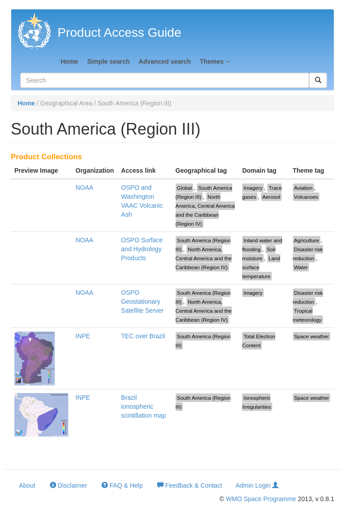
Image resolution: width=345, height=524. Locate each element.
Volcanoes (306, 197)
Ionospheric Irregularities (256, 402)
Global (184, 188)
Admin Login (257, 485)
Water (301, 267)
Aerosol (271, 197)
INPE (82, 336)
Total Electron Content (258, 340)
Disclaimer (68, 485)
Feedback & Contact (189, 485)
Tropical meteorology (307, 315)
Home (69, 61)
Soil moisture (258, 253)
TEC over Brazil (143, 336)
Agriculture (306, 240)
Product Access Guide (119, 32)
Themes (215, 61)
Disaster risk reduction (308, 253)
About (26, 485)
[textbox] (164, 80)
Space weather (311, 336)
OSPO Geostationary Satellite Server (142, 301)
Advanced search (165, 61)
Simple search (108, 61)
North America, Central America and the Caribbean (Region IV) (205, 210)
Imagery (252, 188)
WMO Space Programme (261, 498)
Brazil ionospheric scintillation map (143, 406)
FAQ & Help (122, 485)
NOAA (84, 187)
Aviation (303, 188)
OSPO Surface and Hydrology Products (142, 249)
